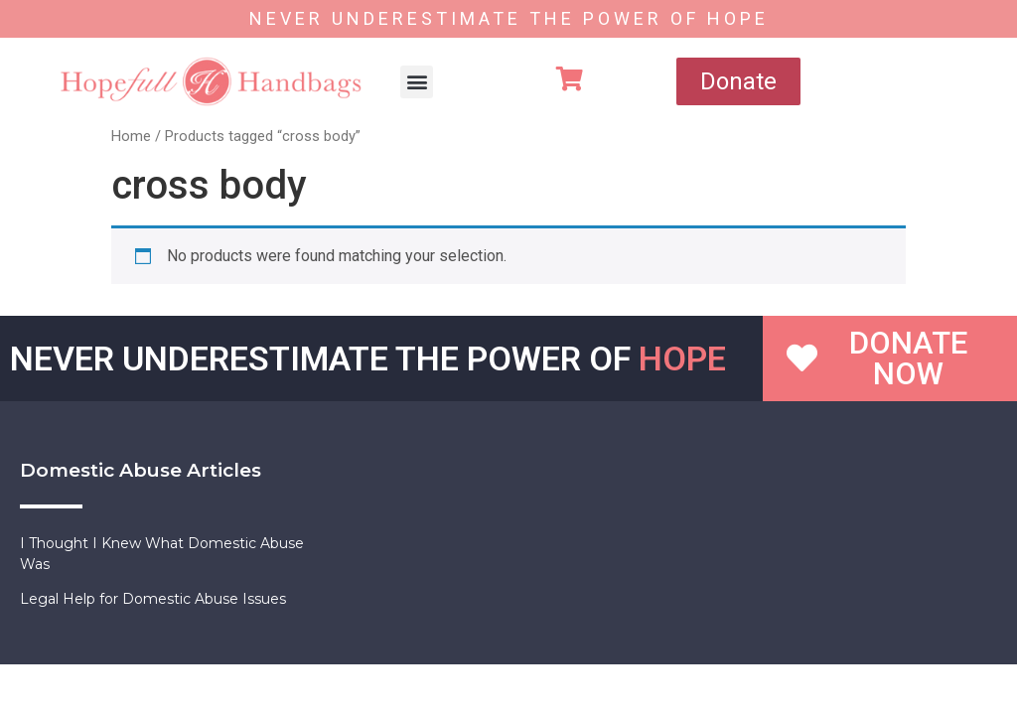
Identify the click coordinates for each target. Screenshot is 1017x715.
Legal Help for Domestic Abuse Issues (153, 599)
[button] (416, 82)
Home (131, 136)
